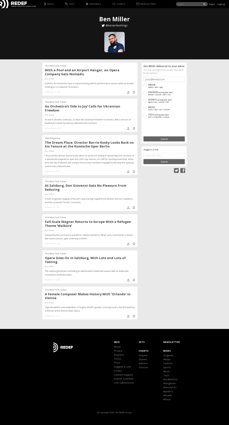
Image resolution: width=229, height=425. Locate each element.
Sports (167, 367)
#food (166, 399)
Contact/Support (123, 374)
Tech (166, 375)
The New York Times (55, 65)
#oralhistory (170, 379)
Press (117, 362)
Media (166, 359)
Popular (143, 355)
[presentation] (164, 127)
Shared (143, 359)
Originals (168, 355)
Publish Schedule (124, 378)
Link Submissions (124, 382)
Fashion (168, 363)
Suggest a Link (122, 366)
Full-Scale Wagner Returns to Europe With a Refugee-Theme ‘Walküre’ (88, 224)
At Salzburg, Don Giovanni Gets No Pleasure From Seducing (85, 187)
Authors (143, 363)
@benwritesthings (117, 25)
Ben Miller (49, 78)
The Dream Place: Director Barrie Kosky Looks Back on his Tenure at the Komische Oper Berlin (89, 144)
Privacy (118, 350)
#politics (168, 391)
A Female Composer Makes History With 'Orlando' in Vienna (88, 296)
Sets (142, 342)
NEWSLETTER (171, 342)
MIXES (167, 350)
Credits (118, 370)
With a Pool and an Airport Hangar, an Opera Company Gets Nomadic (82, 72)
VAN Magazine (52, 138)
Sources (143, 367)
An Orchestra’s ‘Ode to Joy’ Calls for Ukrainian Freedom (82, 108)
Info (117, 342)
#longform (169, 383)
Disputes (119, 354)
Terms (117, 358)
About (117, 346)
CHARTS (144, 350)
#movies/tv (170, 387)
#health (167, 395)
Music (166, 371)
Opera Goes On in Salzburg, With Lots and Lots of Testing (85, 260)
